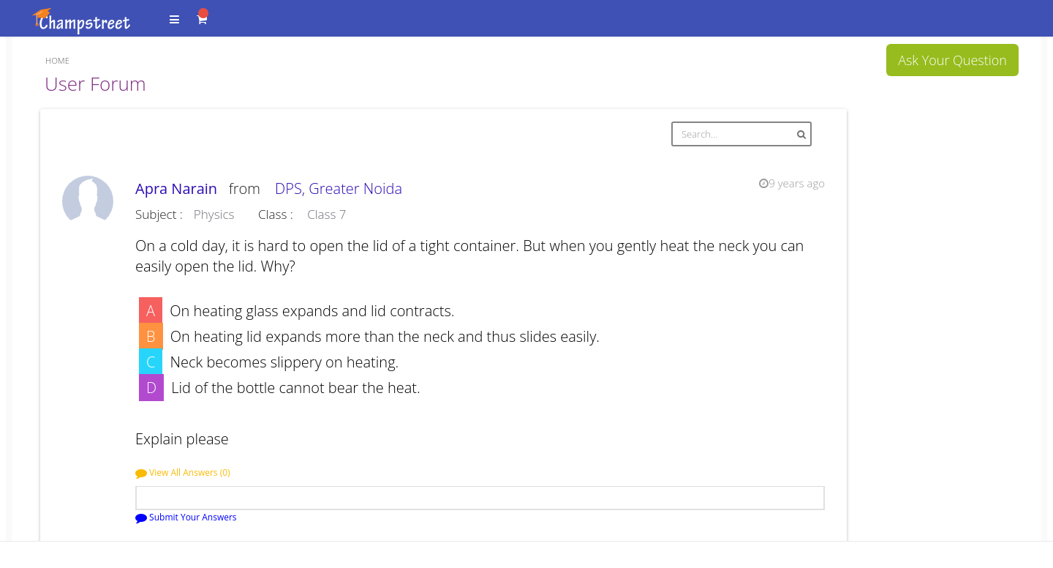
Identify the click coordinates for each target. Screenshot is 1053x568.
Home (57, 60)
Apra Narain (180, 188)
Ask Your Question (952, 60)
